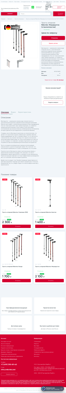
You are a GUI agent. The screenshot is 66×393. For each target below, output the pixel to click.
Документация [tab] (7, 114)
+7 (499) (48, 7)
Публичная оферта (39, 351)
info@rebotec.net (8, 371)
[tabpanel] (20, 141)
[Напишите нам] (52, 388)
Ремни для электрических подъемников (12, 357)
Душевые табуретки (6, 353)
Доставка (56, 1)
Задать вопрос (53, 102)
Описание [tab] (5, 112)
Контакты (62, 1)
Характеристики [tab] (24, 112)
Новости (11, 1)
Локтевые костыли (6, 342)
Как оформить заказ (36, 1)
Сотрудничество (25, 1)
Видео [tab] (13, 112)
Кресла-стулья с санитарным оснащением (13, 351)
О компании (4, 1)
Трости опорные (5, 344)
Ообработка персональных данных (44, 353)
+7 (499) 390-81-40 (9, 365)
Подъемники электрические (8, 355)
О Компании (37, 342)
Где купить (37, 355)
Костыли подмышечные (7, 347)
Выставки (17, 1)
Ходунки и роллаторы (7, 349)
